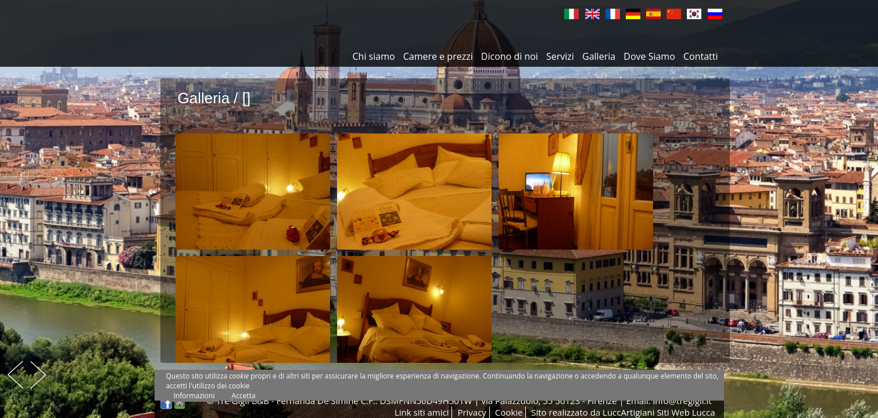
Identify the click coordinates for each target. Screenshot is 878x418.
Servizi (560, 56)
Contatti (700, 56)
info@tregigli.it (682, 400)
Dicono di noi (509, 56)
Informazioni (194, 396)
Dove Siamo (649, 56)
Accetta (244, 396)
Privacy (471, 412)
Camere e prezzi (438, 56)
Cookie (509, 412)
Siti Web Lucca (686, 412)
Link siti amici (422, 412)
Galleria (598, 56)
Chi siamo (374, 56)
